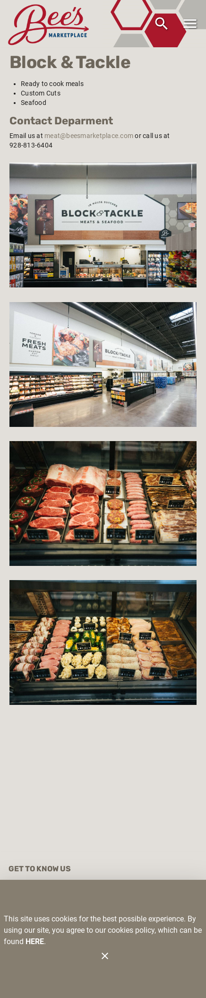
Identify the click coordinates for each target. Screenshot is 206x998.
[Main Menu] (190, 23)
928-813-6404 (30, 145)
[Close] (104, 955)
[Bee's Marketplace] (51, 23)
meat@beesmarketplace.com (88, 135)
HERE (35, 941)
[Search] (161, 23)
